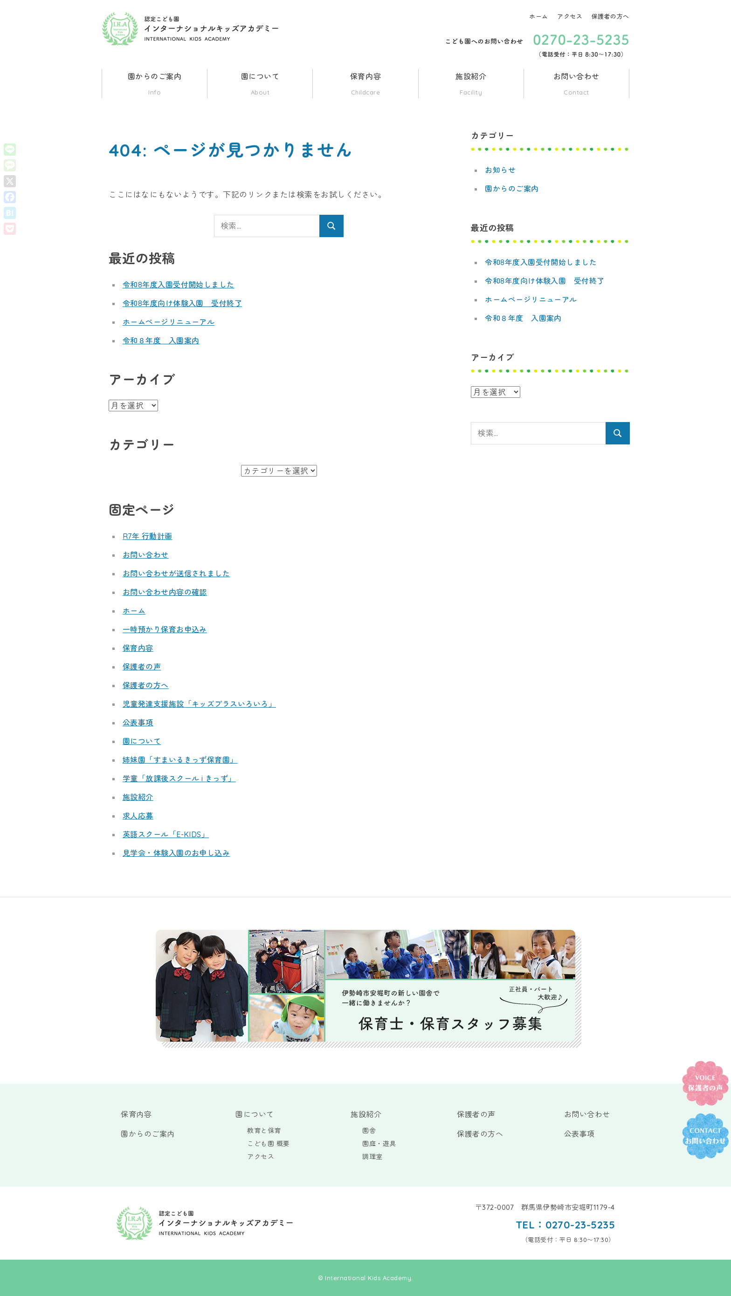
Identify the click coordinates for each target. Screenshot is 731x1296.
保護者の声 (142, 666)
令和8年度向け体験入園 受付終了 (182, 303)
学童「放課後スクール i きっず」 (179, 778)
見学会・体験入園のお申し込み (176, 853)
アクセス (569, 16)
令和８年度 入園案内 (161, 340)
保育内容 (365, 85)
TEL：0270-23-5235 (565, 1224)
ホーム (538, 16)
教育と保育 (264, 1130)
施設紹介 (471, 85)
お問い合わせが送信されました (176, 573)
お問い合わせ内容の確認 (165, 592)
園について (259, 85)
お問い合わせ (576, 85)
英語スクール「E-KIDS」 (166, 834)
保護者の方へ (610, 16)
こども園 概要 (268, 1143)
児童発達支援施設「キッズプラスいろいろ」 (199, 704)
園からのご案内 (154, 85)
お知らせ (500, 170)
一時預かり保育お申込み (165, 629)
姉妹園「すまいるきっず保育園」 (180, 759)
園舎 (369, 1130)
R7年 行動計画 (147, 536)
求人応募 (138, 815)
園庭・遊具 (379, 1143)
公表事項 (138, 722)
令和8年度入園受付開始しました (179, 284)
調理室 (372, 1157)
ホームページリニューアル (169, 322)
